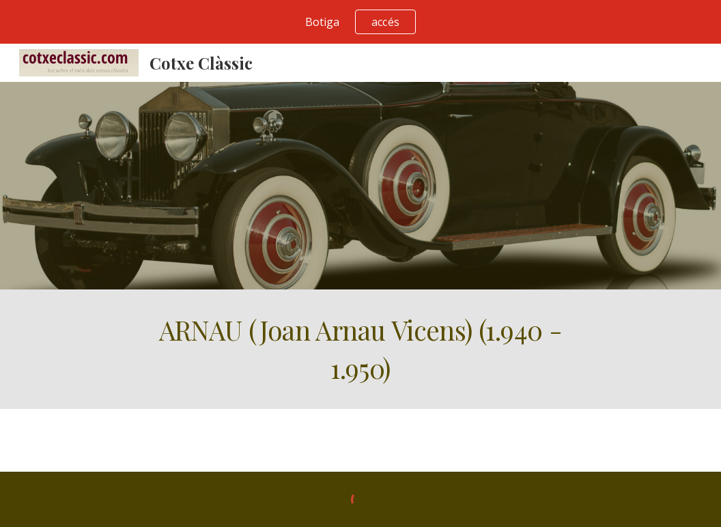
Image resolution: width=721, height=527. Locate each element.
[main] (360, 349)
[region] (360, 22)
